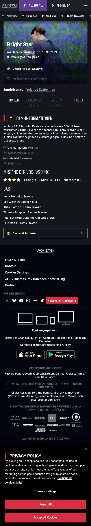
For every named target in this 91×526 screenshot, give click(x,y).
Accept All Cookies (45, 517)
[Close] (86, 449)
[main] (45, 484)
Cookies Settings (45, 491)
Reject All (45, 504)
